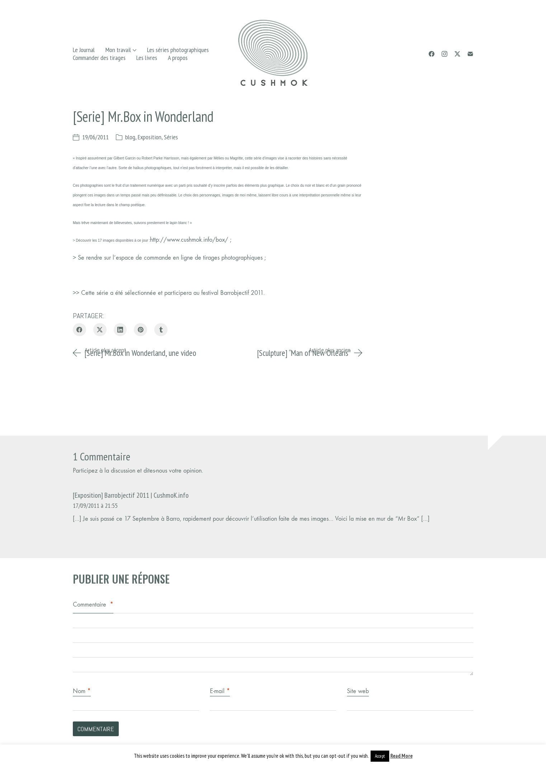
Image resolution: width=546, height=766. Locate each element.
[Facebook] (431, 54)
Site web (358, 691)
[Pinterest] (140, 329)
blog (130, 137)
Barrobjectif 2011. (241, 293)
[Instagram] (444, 54)
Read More (401, 755)
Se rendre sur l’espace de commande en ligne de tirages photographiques (171, 257)
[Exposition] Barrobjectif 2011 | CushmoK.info (131, 495)
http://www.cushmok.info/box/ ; (190, 239)
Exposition (149, 137)
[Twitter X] (457, 54)
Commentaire (93, 604)
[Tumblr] (161, 329)
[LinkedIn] (120, 329)
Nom (82, 691)
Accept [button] (380, 756)
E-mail (220, 691)
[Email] (470, 54)
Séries (171, 137)
